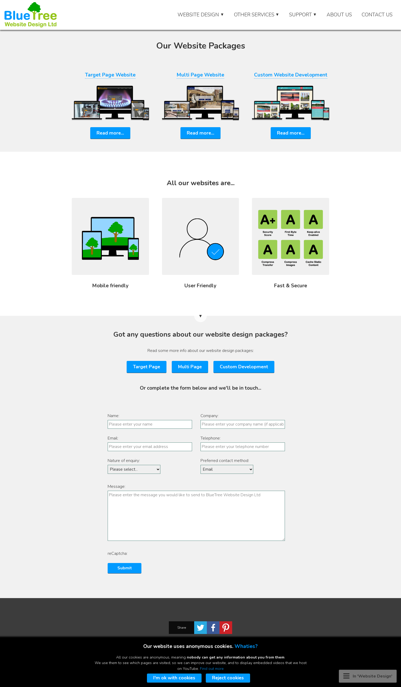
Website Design (201, 14)
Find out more (212, 668)
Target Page (146, 367)
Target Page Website (110, 74)
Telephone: (210, 438)
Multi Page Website (200, 74)
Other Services (256, 14)
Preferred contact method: (224, 461)
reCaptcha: (117, 553)
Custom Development (244, 367)
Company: (209, 416)
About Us (339, 14)
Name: (113, 416)
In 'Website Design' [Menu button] (367, 676)
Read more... (110, 133)
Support (303, 14)
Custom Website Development (290, 74)
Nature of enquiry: (124, 461)
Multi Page (190, 367)
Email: (113, 438)
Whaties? (246, 646)
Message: (116, 486)
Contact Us (377, 14)
